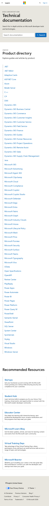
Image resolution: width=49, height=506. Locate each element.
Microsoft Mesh (11, 232)
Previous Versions (20, 493)
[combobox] (18, 35)
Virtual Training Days (14, 443)
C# (5, 96)
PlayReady (8, 283)
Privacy (16, 496)
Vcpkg (7, 339)
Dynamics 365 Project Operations (18, 143)
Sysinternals (9, 335)
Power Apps (9, 288)
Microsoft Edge (10, 203)
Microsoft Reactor (13, 459)
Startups (9, 379)
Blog (30, 493)
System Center (10, 330)
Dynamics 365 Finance (13, 130)
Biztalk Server (9, 88)
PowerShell (8, 313)
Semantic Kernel (11, 318)
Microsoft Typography (13, 258)
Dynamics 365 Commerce (15, 113)
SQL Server (8, 326)
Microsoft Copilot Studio (14, 194)
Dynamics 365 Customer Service (17, 122)
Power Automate (11, 292)
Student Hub (11, 396)
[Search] (40, 35)
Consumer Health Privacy (30, 496)
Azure (6, 83)
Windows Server (11, 352)
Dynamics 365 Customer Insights (18, 117)
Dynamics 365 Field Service (15, 126)
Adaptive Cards (10, 75)
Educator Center (12, 412)
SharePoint (8, 322)
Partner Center (10, 279)
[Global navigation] (2, 3)
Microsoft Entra (10, 207)
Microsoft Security (12, 245)
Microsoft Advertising (13, 168)
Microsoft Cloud (11, 181)
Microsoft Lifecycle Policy (15, 228)
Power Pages (9, 300)
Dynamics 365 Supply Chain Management (21, 156)
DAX (6, 100)
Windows (8, 347)
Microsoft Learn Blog (15, 428)
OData (7, 266)
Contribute (7, 496)
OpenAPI (8, 275)
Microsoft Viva (10, 262)
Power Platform (10, 305)
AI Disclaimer (8, 493)
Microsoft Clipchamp (13, 177)
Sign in (45, 3)
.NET (6, 66)
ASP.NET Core (10, 79)
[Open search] (40, 3)
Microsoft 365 (10, 164)
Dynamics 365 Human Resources (18, 139)
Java (6, 160)
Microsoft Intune (11, 224)
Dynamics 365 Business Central (17, 109)
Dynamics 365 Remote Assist (16, 147)
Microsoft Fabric (11, 211)
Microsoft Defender (12, 198)
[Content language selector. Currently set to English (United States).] (13, 483)
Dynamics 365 (10, 105)
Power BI (8, 296)
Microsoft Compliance (13, 185)
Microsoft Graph (11, 215)
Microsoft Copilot (11, 190)
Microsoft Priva (10, 237)
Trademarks (18, 499)
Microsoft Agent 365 (13, 173)
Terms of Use (8, 499)
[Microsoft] (24, 2)
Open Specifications (12, 271)
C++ (6, 92)
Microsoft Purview (11, 241)
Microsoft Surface (11, 249)
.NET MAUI (8, 71)
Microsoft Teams (11, 254)
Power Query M (10, 309)
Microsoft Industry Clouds (15, 220)
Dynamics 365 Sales (12, 151)
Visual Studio (9, 343)
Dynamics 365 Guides (13, 134)
